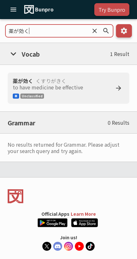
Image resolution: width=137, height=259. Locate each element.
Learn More (83, 214)
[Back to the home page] (68, 196)
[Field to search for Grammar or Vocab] (59, 31)
